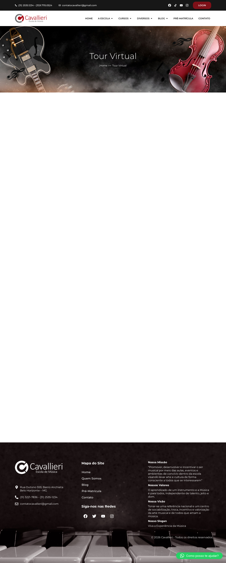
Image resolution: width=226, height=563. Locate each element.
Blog (85, 484)
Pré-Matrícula (91, 491)
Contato (87, 497)
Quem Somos (91, 478)
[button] (199, 555)
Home (103, 65)
